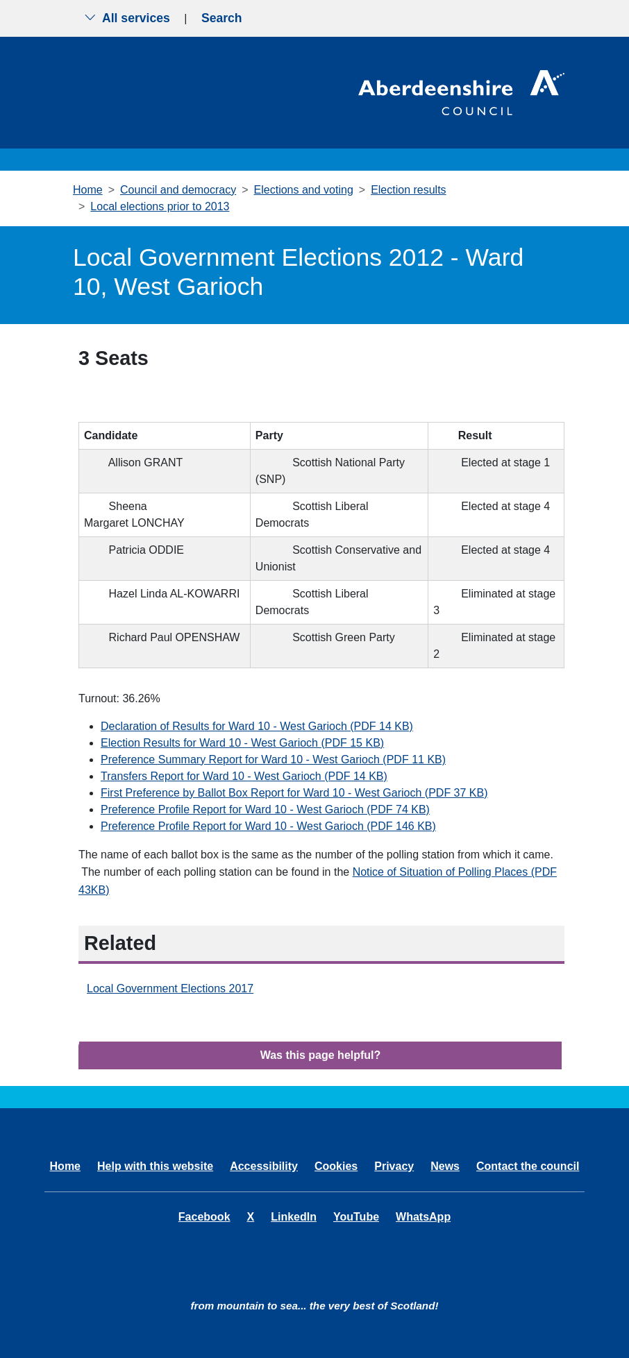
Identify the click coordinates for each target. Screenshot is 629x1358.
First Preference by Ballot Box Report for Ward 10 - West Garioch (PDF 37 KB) (294, 793)
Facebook (204, 1217)
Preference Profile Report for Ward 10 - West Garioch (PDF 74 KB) (265, 809)
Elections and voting (303, 190)
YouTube (356, 1217)
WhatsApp (423, 1217)
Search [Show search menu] (221, 18)
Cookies (336, 1166)
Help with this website (155, 1166)
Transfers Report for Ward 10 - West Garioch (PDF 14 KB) (244, 776)
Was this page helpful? (320, 1055)
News (445, 1166)
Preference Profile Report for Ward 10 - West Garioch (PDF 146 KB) (268, 826)
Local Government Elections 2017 (170, 988)
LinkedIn (294, 1217)
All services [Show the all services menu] (127, 18)
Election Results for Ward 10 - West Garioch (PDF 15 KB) (242, 743)
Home (88, 190)
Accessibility (264, 1166)
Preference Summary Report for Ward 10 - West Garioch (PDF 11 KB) (273, 759)
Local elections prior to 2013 (159, 206)
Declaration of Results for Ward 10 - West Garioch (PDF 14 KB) (257, 726)
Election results (408, 190)
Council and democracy (178, 190)
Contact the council (527, 1166)
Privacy (394, 1166)
